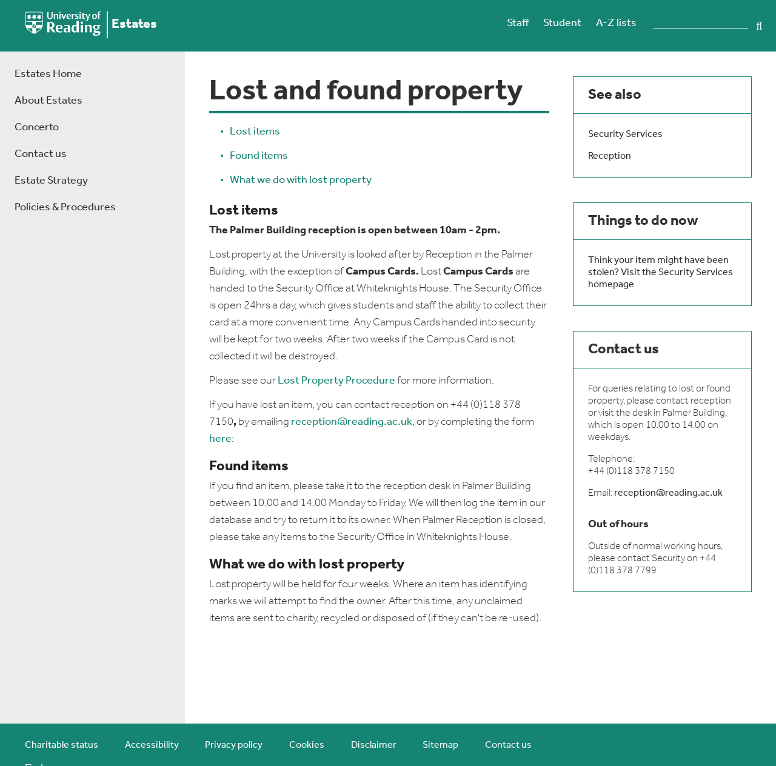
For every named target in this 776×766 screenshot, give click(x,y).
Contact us (41, 154)
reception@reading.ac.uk (351, 422)
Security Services (625, 134)
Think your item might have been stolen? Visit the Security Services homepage (660, 273)
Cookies (306, 745)
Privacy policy (234, 745)
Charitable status (61, 745)
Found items (259, 156)
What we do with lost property (301, 180)
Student (562, 23)
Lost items (255, 132)
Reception (609, 156)
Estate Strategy (51, 181)
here (220, 439)
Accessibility (152, 745)
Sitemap (440, 745)
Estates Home (48, 74)
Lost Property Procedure (336, 381)
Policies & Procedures (65, 207)
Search (759, 26)
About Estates (48, 101)
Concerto (37, 127)
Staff (518, 23)
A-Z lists (616, 23)
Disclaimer (373, 745)
